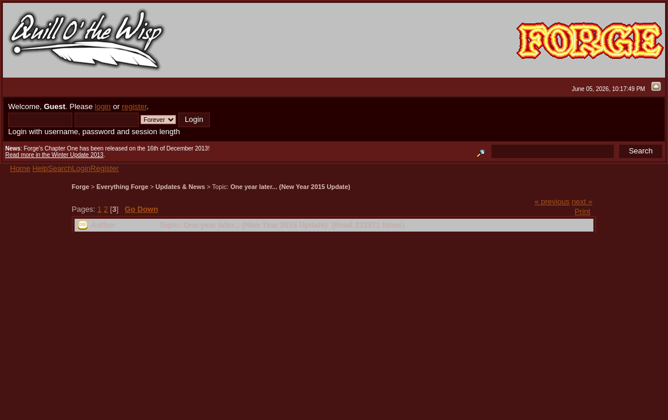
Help (40, 168)
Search (60, 168)
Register (104, 168)
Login (81, 168)
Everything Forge (122, 186)
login (103, 106)
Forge (80, 186)
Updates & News (180, 186)
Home (20, 168)
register (134, 106)
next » (582, 201)
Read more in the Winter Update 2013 (54, 155)
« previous (552, 201)
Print (582, 211)
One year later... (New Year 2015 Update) (290, 186)
